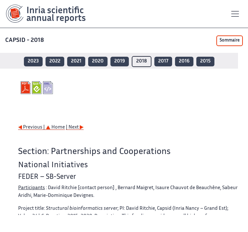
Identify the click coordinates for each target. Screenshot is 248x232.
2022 (54, 61)
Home (55, 127)
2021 (76, 61)
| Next (75, 127)
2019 (119, 61)
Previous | (32, 127)
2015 (205, 61)
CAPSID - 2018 (25, 40)
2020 (98, 61)
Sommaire (230, 41)
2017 (163, 61)
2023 (33, 61)
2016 (184, 61)
